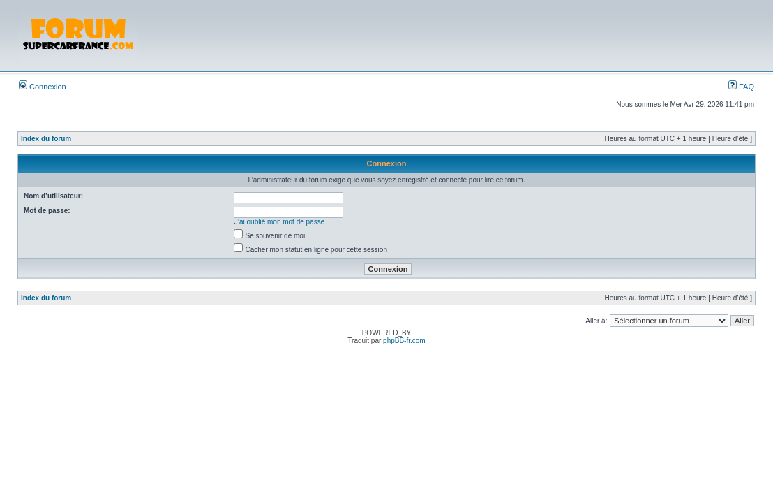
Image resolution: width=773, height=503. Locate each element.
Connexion (42, 86)
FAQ (741, 86)
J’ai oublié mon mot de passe (279, 222)
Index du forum (46, 139)
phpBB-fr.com (404, 340)
